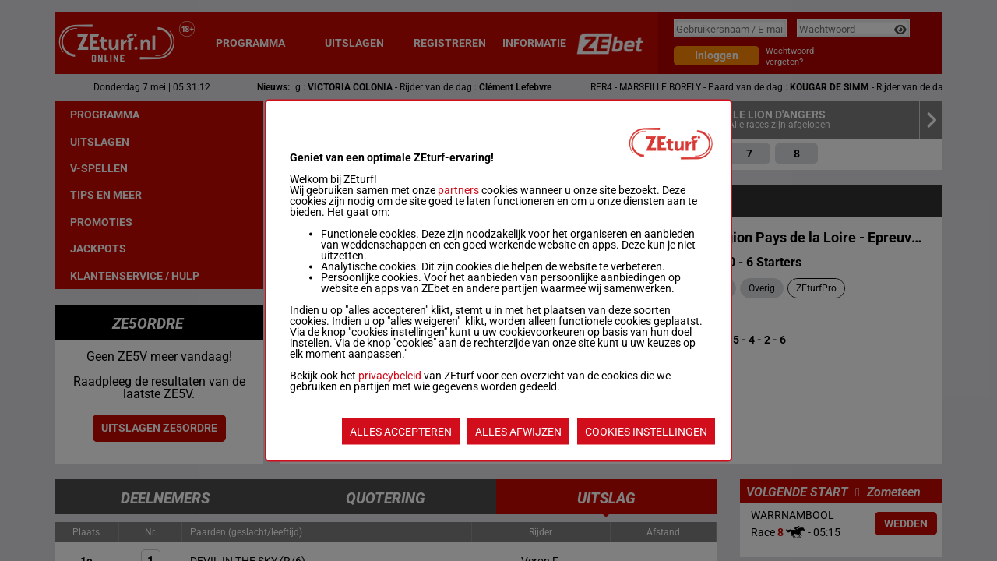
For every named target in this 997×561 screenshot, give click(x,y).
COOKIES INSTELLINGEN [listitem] (646, 431)
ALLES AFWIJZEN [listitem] (518, 431)
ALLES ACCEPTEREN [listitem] (401, 431)
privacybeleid (389, 375)
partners (458, 190)
